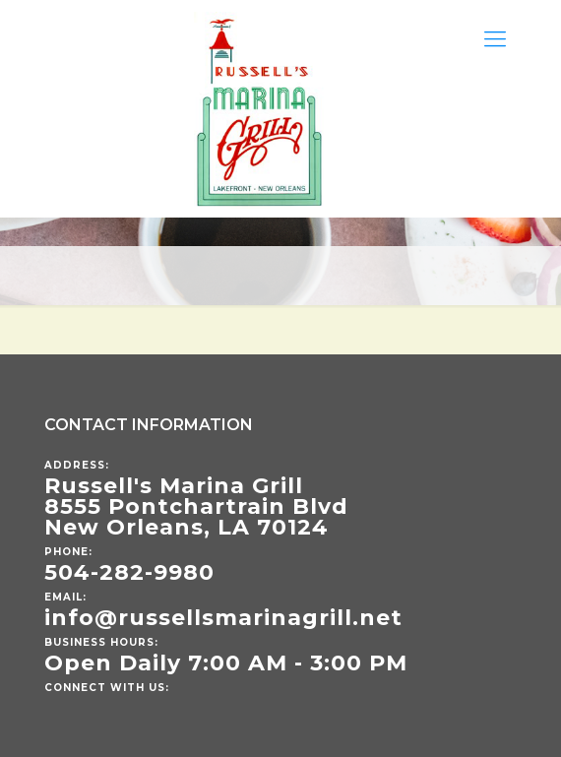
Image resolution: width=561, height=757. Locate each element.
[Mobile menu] (495, 39)
